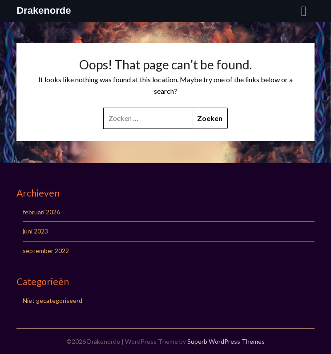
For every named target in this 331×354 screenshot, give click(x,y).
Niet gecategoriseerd (52, 300)
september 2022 (46, 250)
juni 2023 (35, 231)
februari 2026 (41, 212)
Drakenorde (43, 10)
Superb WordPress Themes (226, 341)
